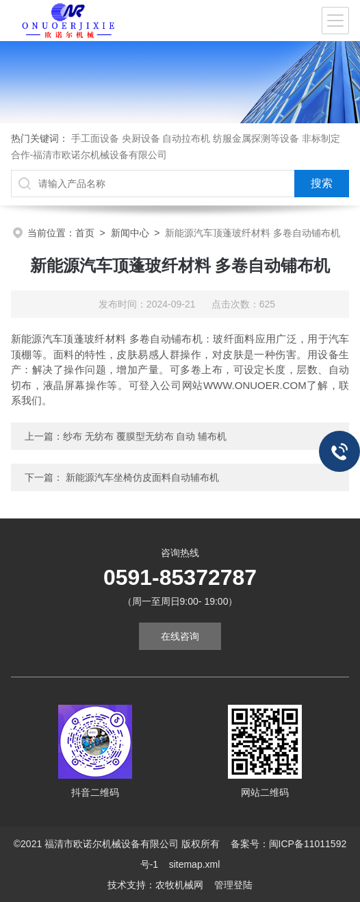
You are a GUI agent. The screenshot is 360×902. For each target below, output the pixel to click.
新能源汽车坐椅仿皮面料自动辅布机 (142, 477)
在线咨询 (180, 636)
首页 (84, 232)
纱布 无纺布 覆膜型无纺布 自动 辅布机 (145, 436)
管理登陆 (233, 884)
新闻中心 (130, 232)
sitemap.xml (194, 864)
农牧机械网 (179, 884)
